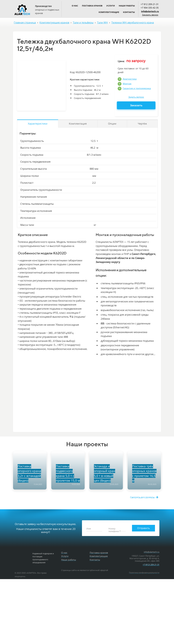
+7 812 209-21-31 (150, 4)
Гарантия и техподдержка (137, 88)
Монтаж (127, 83)
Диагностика (130, 78)
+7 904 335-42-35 (150, 7)
